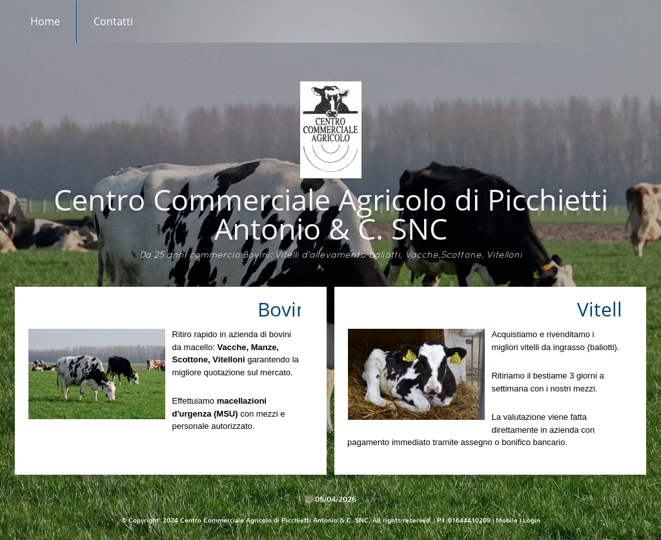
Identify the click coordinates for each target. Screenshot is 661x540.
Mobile (507, 520)
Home (45, 21)
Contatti (113, 21)
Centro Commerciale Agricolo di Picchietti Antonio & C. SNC (331, 214)
